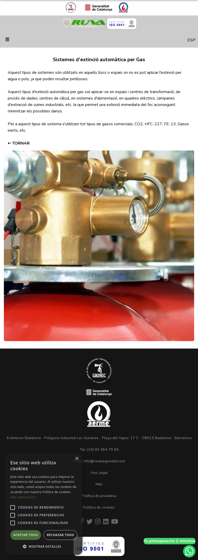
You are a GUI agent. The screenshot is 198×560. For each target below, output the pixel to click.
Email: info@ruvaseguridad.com (99, 461)
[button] (43, 546)
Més (99, 484)
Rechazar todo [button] (60, 535)
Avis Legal (99, 472)
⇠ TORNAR (19, 143)
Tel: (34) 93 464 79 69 (99, 449)
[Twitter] (89, 522)
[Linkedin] (106, 522)
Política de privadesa (99, 495)
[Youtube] (114, 522)
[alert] (43, 504)
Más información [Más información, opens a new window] (23, 497)
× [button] (77, 459)
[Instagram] (98, 522)
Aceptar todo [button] (25, 535)
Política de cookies (99, 507)
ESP (191, 40)
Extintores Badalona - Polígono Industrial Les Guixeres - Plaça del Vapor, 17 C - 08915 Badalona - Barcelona (99, 437)
